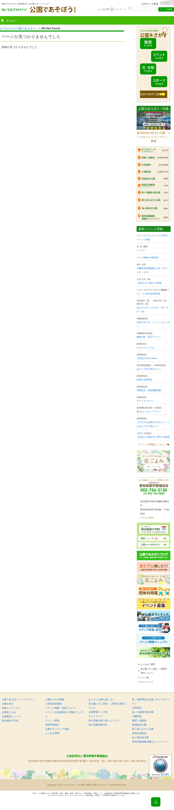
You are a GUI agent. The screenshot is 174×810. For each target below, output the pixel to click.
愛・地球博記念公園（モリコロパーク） (151, 701)
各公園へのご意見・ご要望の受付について (154, 671)
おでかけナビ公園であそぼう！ (19, 28)
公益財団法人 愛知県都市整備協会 (87, 756)
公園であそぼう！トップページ (18, 699)
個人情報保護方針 (98, 724)
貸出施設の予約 (10, 720)
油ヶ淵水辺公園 (140, 737)
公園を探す (8, 703)
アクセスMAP (147, 517)
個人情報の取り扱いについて (104, 720)
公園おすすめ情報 (54, 699)
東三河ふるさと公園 (142, 729)
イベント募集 (52, 720)
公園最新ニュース (11, 716)
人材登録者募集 (53, 703)
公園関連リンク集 (98, 712)
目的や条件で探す (151, 94)
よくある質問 (104, 9)
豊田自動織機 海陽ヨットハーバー (150, 741)
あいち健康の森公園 (142, 712)
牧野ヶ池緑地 (139, 720)
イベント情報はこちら (151, 444)
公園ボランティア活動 (57, 729)
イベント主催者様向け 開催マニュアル (64, 714)
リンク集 (145, 677)
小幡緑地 (137, 716)
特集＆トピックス (11, 708)
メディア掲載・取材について (60, 708)
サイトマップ (119, 9)
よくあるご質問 (148, 664)
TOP (156, 803)
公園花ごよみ (9, 712)
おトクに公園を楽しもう (102, 699)
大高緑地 (137, 707)
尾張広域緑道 (139, 733)
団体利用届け (52, 724)
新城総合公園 (139, 724)
